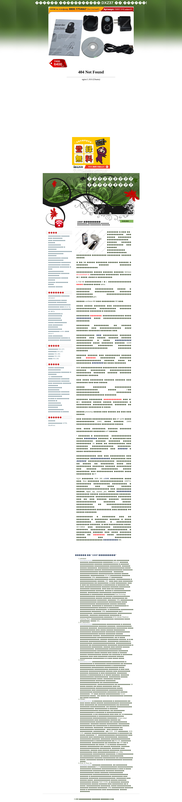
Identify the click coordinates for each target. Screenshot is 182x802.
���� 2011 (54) (54, 356)
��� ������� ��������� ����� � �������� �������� (59, 338)
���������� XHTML (57, 423)
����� (51, 420)
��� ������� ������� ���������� (55, 327)
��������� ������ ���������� (59, 395)
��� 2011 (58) (53, 358)
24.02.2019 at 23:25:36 (86, 624)
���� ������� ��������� (56, 369)
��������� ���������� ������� (55, 405)
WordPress (51, 425)
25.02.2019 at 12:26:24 (86, 661)
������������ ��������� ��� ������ (101, 509)
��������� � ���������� (55, 315)
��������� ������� (59, 262)
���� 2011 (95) (54, 354)
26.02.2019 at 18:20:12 (86, 765)
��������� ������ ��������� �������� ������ (93, 224)
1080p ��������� (88, 222)
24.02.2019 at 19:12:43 (86, 560)
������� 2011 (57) (56, 349)
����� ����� (55, 286)
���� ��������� (57, 322)
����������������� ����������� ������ (60, 253)
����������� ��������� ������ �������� (58, 273)
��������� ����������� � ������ (56, 247)
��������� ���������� (55, 319)
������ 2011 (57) (55, 351)
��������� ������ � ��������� (103, 522)
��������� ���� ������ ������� (57, 301)
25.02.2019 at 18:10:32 (86, 701)
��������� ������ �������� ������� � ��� (59, 267)
